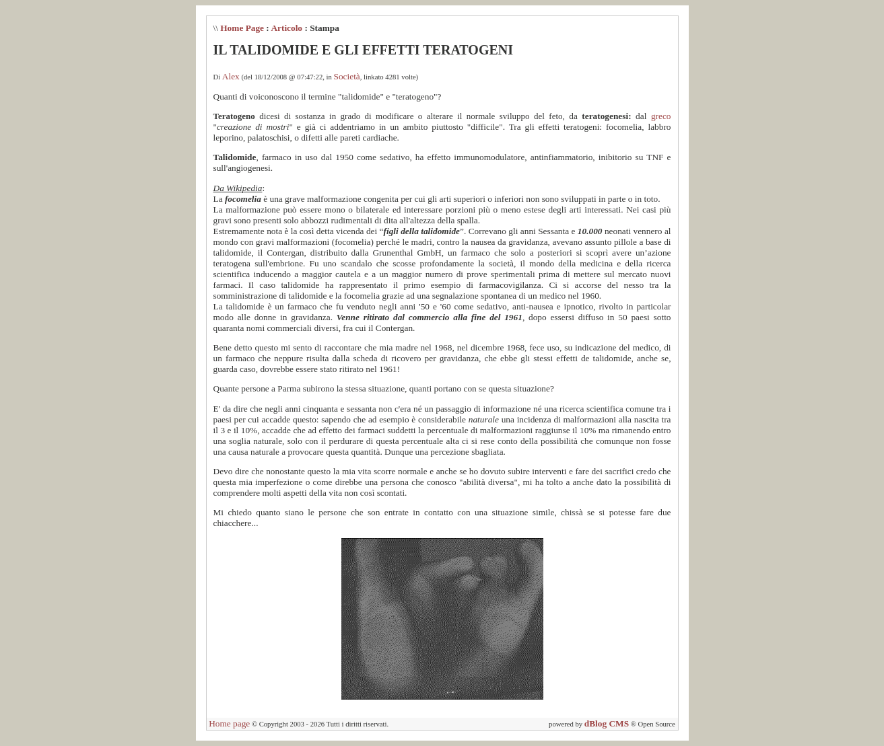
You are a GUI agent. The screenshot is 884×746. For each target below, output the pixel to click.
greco (661, 116)
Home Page (242, 28)
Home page (229, 723)
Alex (231, 76)
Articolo (286, 28)
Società (347, 76)
